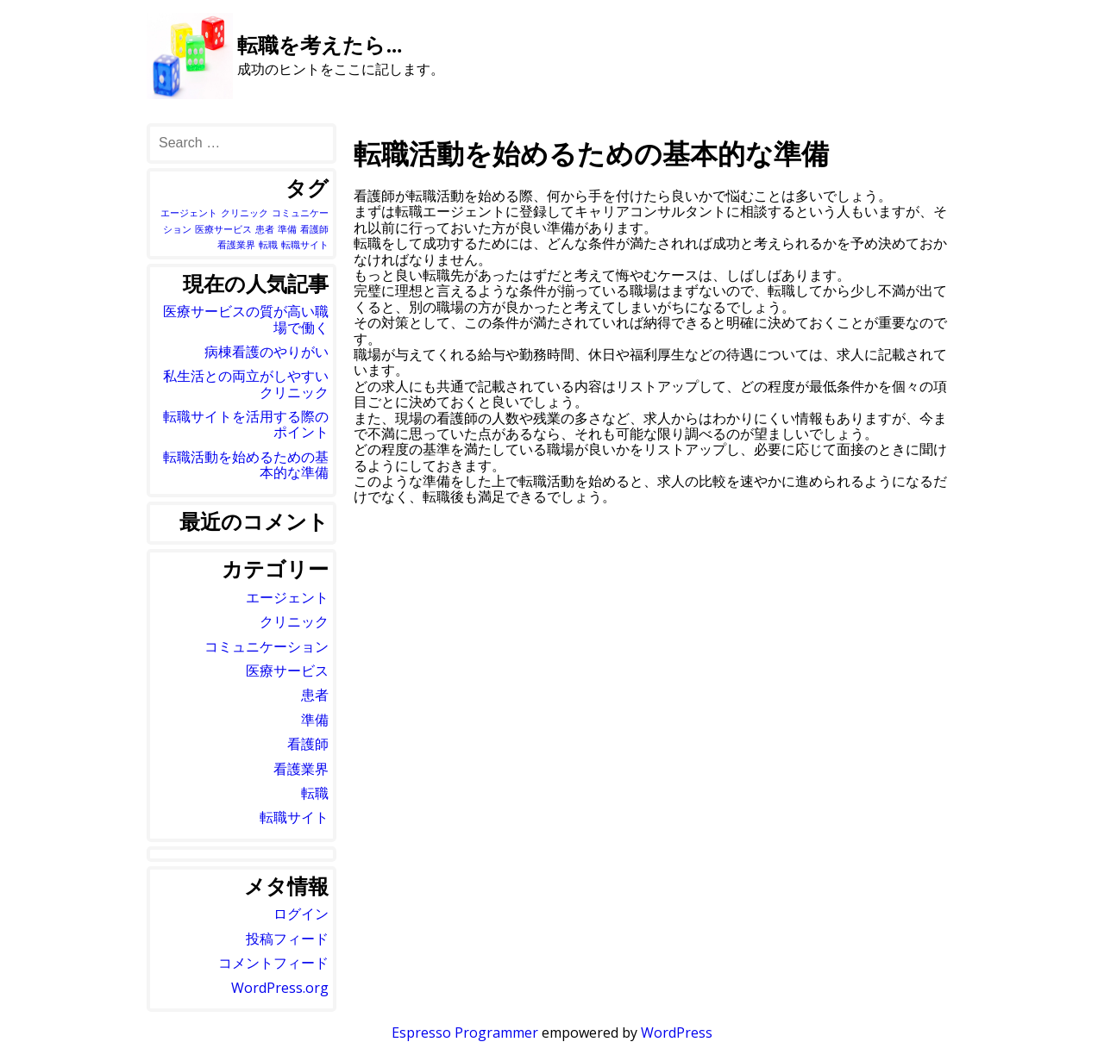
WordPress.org (280, 987)
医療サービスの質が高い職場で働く (246, 319)
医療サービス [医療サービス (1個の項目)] (223, 229)
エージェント (287, 597)
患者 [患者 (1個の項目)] (264, 229)
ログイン (301, 913)
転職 (315, 792)
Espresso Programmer (465, 1032)
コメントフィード (273, 962)
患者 (315, 694)
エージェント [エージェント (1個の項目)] (188, 213)
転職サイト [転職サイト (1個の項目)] (305, 245)
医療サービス (287, 670)
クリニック (294, 621)
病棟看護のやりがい (266, 351)
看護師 (308, 743)
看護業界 (301, 768)
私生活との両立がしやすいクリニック (246, 383)
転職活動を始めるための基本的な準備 (246, 464)
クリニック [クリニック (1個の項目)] (244, 213)
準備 (315, 719)
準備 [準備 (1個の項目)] (287, 229)
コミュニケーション (266, 646)
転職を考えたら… (319, 44)
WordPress (676, 1032)
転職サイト (294, 817)
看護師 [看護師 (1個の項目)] (314, 229)
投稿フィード (287, 938)
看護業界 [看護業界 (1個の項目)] (236, 245)
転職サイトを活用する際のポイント (246, 424)
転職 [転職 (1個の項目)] (268, 245)
